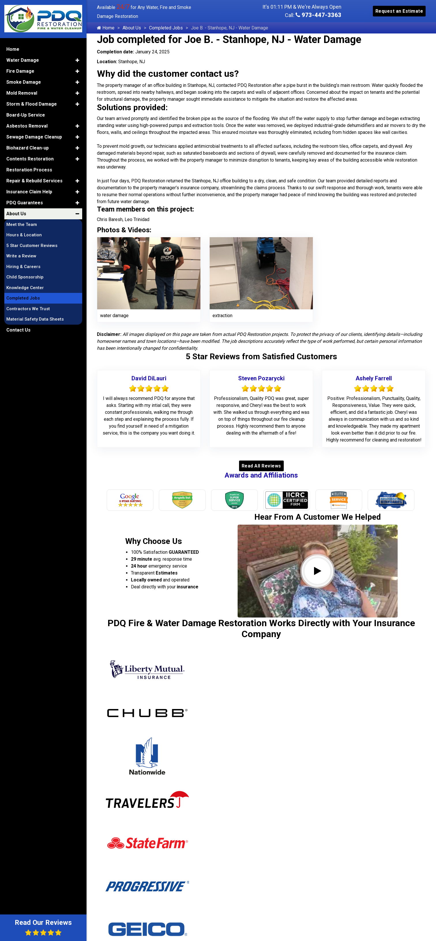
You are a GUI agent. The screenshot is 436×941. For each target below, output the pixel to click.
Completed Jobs (166, 28)
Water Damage (22, 59)
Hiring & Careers (23, 266)
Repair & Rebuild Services (34, 180)
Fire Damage (20, 70)
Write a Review (21, 255)
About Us (132, 28)
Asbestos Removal (27, 125)
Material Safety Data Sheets (35, 318)
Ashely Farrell (374, 378)
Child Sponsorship (25, 276)
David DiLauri (148, 378)
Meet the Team (21, 224)
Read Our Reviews (43, 927)
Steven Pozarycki (261, 378)
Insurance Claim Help (29, 191)
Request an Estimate (399, 11)
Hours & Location (24, 234)
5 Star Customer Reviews (31, 245)
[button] (77, 60)
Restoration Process (29, 169)
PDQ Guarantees (24, 202)
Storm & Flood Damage (31, 103)
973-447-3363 (318, 15)
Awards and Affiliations (261, 475)
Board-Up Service (25, 114)
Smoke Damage (23, 81)
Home (105, 28)
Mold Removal (21, 92)
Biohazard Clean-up (27, 147)
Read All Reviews (261, 466)
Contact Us (18, 329)
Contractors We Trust (28, 308)
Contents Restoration (30, 158)
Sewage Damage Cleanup (34, 136)
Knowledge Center (25, 287)
